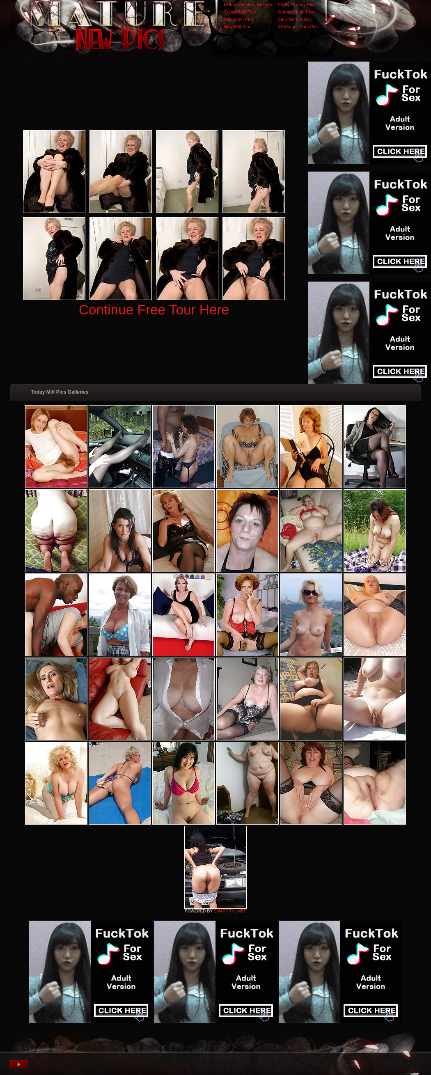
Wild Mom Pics (239, 19)
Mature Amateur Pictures (248, 4)
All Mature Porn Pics (298, 26)
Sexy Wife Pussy (295, 19)
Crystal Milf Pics (240, 11)
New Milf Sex (237, 26)
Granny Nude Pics (296, 11)
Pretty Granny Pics (297, 4)
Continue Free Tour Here (154, 309)
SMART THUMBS (230, 911)
